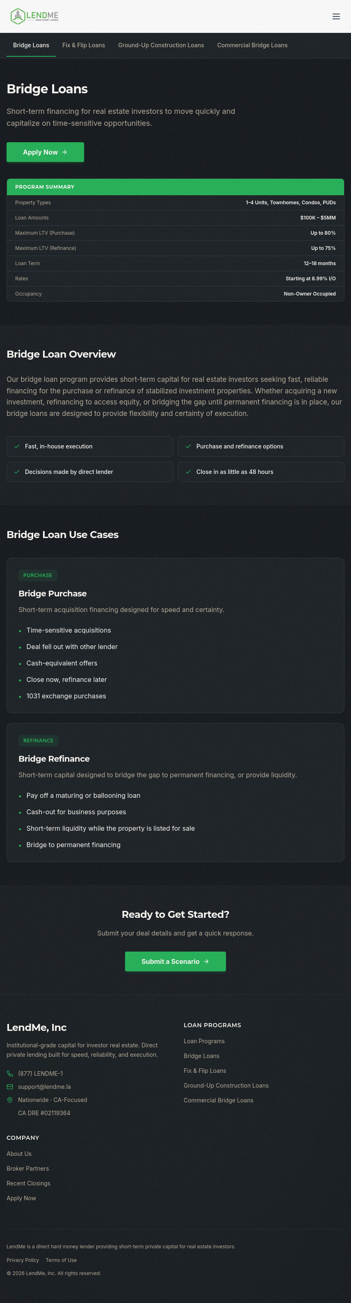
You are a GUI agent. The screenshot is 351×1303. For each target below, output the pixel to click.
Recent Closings (28, 1183)
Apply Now (45, 152)
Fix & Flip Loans (83, 45)
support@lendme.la (39, 1086)
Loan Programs (204, 1040)
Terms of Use (61, 1260)
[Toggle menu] (336, 16)
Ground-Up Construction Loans (161, 45)
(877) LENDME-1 (35, 1073)
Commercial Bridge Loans (252, 45)
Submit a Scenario (175, 961)
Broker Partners (28, 1168)
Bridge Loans (31, 45)
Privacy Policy (23, 1260)
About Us (19, 1153)
